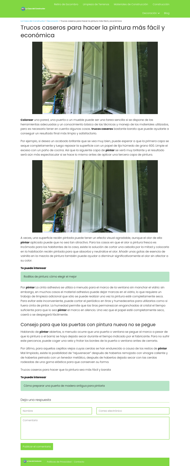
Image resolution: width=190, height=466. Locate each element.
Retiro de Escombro (66, 4)
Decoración (149, 13)
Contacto (79, 461)
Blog (166, 13)
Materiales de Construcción (131, 4)
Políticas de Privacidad (59, 461)
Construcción (161, 4)
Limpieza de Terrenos (96, 4)
